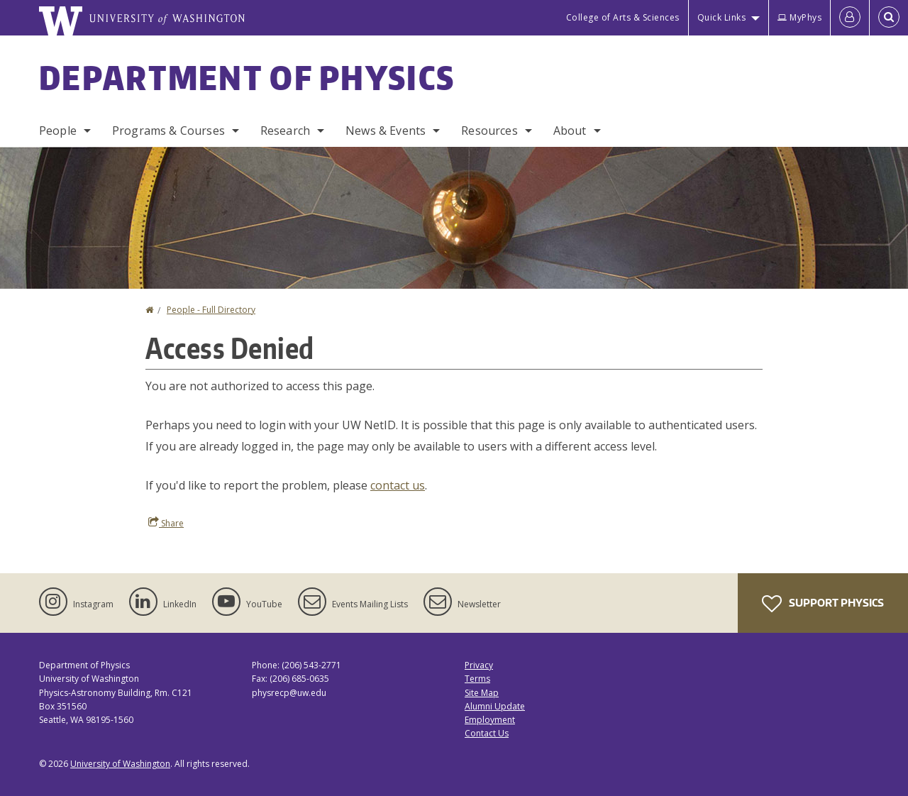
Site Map (482, 693)
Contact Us (487, 733)
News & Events (385, 130)
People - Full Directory (211, 310)
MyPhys (799, 17)
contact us (397, 485)
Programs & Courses (168, 130)
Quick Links (721, 17)
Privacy (479, 665)
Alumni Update (495, 706)
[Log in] (850, 17)
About (570, 130)
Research (285, 130)
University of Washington (120, 764)
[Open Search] (889, 17)
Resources (489, 130)
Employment (490, 720)
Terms (477, 679)
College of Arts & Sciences (623, 17)
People (58, 130)
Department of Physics (247, 77)
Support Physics (823, 604)
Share (166, 522)
